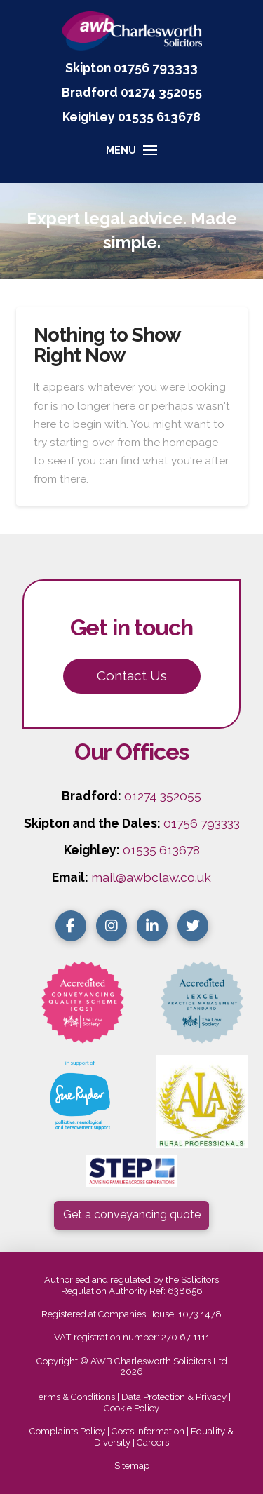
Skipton (88, 67)
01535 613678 (161, 849)
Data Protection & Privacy (174, 1397)
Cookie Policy (131, 1408)
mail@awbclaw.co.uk (151, 877)
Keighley (88, 116)
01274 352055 (161, 92)
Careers (153, 1442)
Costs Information (148, 1431)
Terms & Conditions (74, 1397)
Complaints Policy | (70, 1431)
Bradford (90, 92)
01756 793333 (156, 67)
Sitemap (131, 1465)
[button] (131, 157)
